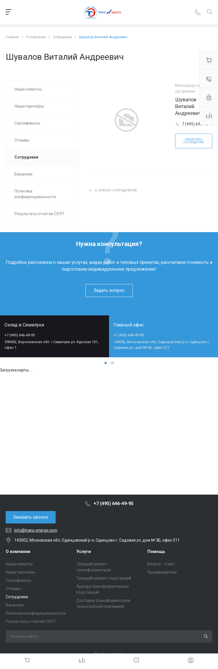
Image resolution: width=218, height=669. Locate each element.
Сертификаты (18, 580)
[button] (105, 363)
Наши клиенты (19, 564)
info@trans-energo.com (35, 530)
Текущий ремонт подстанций (103, 578)
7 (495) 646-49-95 (197, 124)
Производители (162, 572)
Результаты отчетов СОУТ (31, 621)
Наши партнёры (20, 572)
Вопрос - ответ (161, 564)
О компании (18, 551)
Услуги (83, 551)
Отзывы (13, 588)
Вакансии (15, 605)
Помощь (156, 551)
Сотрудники (17, 597)
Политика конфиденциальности (36, 613)
